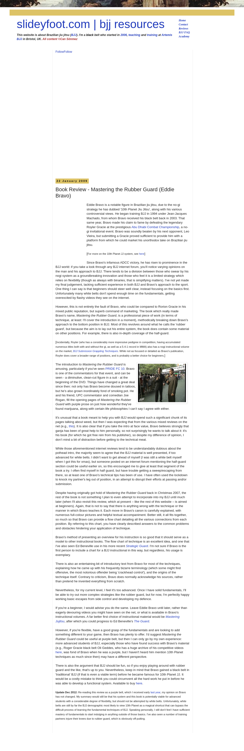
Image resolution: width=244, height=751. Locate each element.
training (152, 35)
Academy (184, 36)
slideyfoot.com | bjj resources (91, 24)
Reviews (183, 28)
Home (182, 20)
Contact (183, 24)
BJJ (73, 35)
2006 (124, 35)
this (71, 426)
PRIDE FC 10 (115, 368)
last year (155, 692)
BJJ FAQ (184, 32)
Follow (59, 51)
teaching (134, 35)
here (141, 253)
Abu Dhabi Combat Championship (155, 227)
